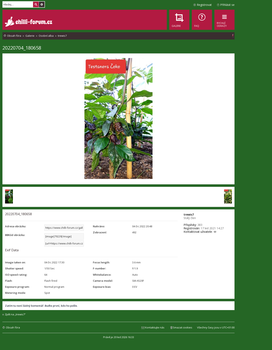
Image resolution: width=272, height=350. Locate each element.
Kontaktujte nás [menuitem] (154, 327)
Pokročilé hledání (42, 4)
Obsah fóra (13, 327)
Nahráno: (99, 226)
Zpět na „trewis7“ (15, 314)
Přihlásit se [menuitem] (227, 5)
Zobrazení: (100, 232)
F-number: (99, 268)
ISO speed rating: (16, 274)
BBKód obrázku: (15, 235)
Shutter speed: (14, 268)
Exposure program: (17, 287)
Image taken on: (15, 262)
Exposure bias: (102, 287)
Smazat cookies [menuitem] (182, 327)
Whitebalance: (102, 274)
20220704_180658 (21, 47)
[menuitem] (202, 20)
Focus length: (101, 262)
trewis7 (189, 214)
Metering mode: (15, 293)
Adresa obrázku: (15, 226)
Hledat (36, 4)
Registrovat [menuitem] (204, 5)
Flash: (8, 280)
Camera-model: (103, 280)
